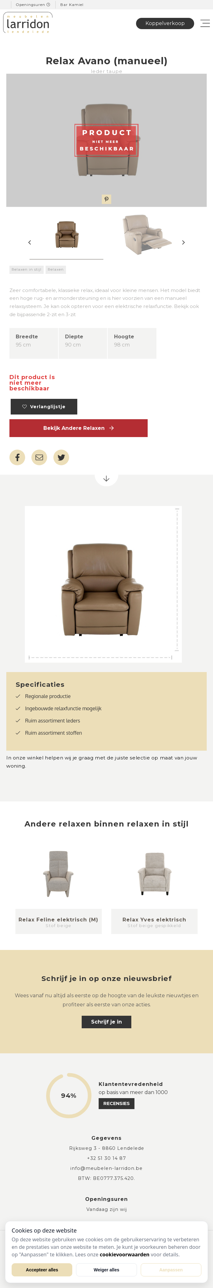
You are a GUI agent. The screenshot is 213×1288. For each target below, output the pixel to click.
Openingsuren (33, 5)
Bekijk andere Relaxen (78, 428)
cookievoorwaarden (125, 1254)
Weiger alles (106, 1269)
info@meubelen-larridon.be (106, 1168)
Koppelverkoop (165, 23)
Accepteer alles (42, 1269)
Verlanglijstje (44, 406)
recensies (116, 1103)
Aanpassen (171, 1269)
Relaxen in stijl (26, 269)
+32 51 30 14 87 (106, 1158)
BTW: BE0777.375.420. (106, 1178)
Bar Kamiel (72, 5)
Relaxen (56, 269)
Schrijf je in (106, 1022)
